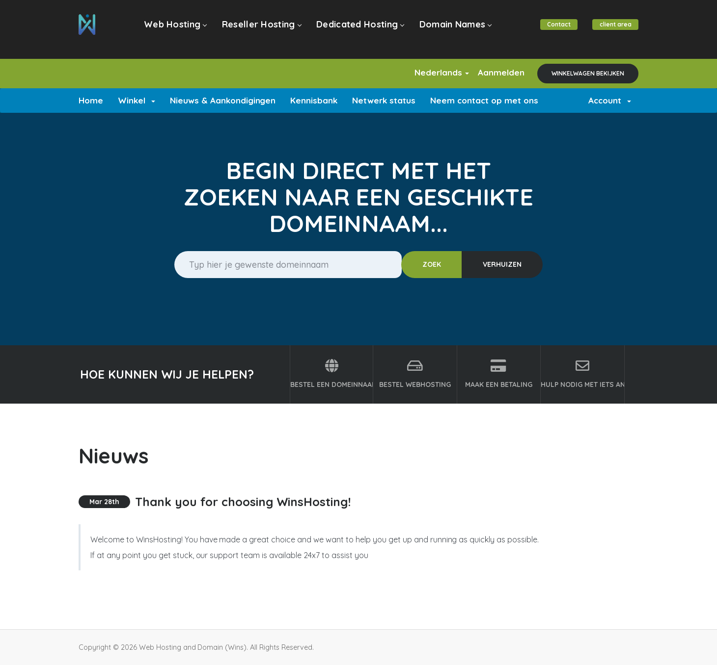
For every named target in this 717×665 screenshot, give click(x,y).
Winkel (136, 100)
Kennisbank (313, 100)
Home (91, 100)
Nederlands (430, 72)
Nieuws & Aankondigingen (223, 100)
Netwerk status (383, 100)
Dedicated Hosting (356, 30)
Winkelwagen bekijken (588, 73)
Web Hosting (176, 30)
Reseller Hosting (260, 30)
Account (609, 100)
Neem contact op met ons (484, 100)
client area (614, 30)
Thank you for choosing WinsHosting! (243, 501)
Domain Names (449, 30)
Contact (555, 30)
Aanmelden (497, 72)
